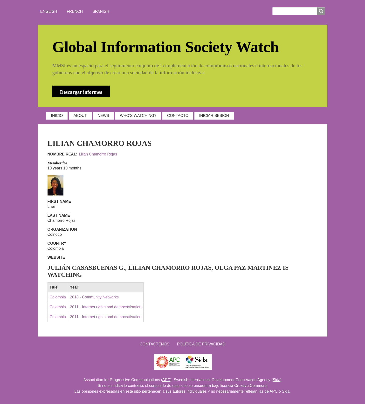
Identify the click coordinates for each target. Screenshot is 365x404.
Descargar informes (81, 92)
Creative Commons (250, 386)
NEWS (103, 116)
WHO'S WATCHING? (138, 116)
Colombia (58, 297)
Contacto (177, 116)
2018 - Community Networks (94, 297)
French (75, 11)
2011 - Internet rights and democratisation (105, 307)
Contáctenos (154, 344)
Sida (276, 380)
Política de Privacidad (201, 344)
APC (166, 380)
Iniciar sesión (214, 116)
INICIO (57, 116)
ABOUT (80, 116)
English (48, 11)
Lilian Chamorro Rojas (98, 154)
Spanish (100, 11)
